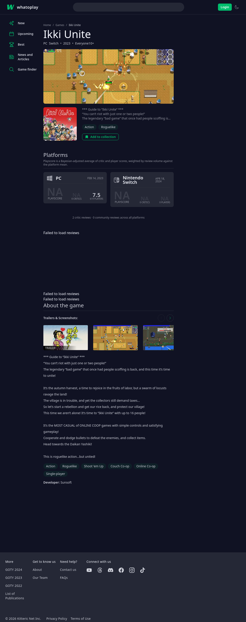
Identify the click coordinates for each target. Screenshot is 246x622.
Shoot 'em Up (93, 466)
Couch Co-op (120, 466)
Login (225, 7)
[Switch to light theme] (236, 7)
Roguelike (108, 127)
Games (60, 25)
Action (89, 127)
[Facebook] (121, 570)
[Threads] (100, 570)
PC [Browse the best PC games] (45, 43)
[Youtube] (89, 570)
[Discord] (110, 570)
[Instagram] (132, 570)
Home (47, 25)
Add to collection (100, 137)
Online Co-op (145, 466)
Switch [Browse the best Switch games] (53, 43)
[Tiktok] (142, 570)
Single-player (55, 474)
